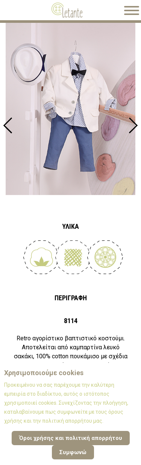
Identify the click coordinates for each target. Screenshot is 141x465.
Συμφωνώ (72, 452)
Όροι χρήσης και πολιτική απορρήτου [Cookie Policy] (70, 438)
